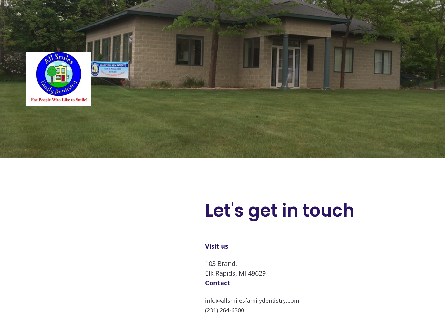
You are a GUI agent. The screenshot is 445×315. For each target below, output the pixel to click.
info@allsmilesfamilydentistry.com (252, 300)
